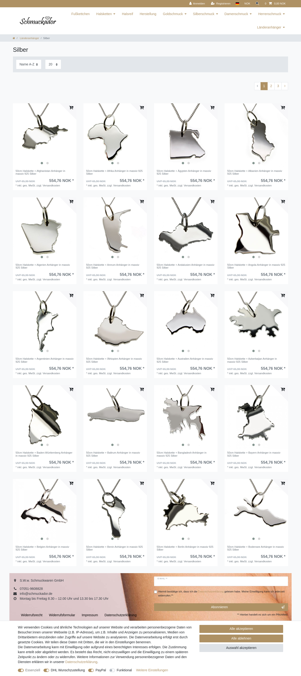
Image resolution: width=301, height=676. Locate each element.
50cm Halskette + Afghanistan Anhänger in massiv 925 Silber (40, 172)
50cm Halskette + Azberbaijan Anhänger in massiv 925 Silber (252, 360)
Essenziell (32, 670)
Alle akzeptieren (241, 629)
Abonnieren (248, 607)
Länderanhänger (269, 27)
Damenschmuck (236, 14)
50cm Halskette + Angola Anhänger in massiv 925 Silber (256, 266)
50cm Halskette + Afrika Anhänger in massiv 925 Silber (114, 172)
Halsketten (104, 14)
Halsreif (127, 14)
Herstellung (148, 14)
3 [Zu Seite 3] (278, 86)
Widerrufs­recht (31, 615)
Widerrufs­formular (62, 615)
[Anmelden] (197, 3)
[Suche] (257, 3)
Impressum (90, 615)
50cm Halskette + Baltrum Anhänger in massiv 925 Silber (113, 454)
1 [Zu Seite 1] (264, 86)
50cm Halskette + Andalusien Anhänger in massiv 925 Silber (185, 266)
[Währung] (247, 3)
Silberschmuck (203, 14)
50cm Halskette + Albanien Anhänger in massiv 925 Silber (254, 172)
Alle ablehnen (241, 638)
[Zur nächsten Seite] (284, 86)
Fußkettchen (80, 14)
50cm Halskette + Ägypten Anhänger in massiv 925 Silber (184, 172)
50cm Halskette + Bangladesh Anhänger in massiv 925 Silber (181, 454)
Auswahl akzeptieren (241, 648)
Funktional (124, 670)
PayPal (100, 670)
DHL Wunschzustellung (68, 670)
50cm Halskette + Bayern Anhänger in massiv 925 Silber (253, 454)
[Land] (237, 3)
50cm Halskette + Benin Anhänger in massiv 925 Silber (114, 548)
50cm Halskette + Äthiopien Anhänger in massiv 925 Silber (114, 360)
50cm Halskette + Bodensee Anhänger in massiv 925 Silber (255, 548)
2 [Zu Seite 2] (271, 86)
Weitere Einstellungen (152, 670)
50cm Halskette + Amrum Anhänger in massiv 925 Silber (112, 266)
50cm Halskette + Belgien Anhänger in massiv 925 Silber (42, 548)
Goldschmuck (173, 14)
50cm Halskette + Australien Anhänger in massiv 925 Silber (185, 360)
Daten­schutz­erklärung (81, 662)
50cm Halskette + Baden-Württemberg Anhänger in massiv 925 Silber (44, 454)
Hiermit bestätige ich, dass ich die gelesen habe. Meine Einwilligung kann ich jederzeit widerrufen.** (221, 593)
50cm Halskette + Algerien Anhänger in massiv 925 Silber (43, 266)
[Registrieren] (220, 3)
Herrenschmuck (269, 14)
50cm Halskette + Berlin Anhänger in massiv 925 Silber (185, 548)
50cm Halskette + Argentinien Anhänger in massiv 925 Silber (45, 360)
